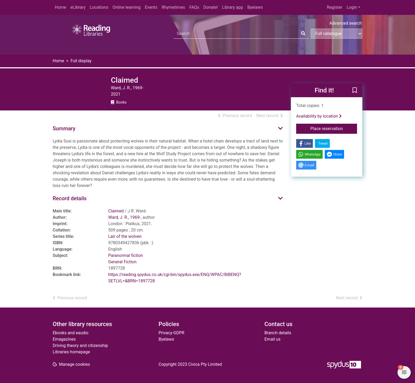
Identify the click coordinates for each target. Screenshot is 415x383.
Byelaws (255, 7)
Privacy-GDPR (171, 332)
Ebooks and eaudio (70, 332)
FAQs (194, 7)
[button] (354, 90)
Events (151, 7)
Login (351, 7)
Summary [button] (64, 128)
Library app (232, 7)
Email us (272, 339)
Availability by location (319, 116)
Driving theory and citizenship (80, 345)
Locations (99, 7)
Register (334, 7)
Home (60, 7)
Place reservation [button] (333, 128)
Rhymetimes (173, 7)
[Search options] (336, 34)
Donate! (210, 7)
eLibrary (77, 7)
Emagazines (64, 339)
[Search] (303, 34)
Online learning (126, 7)
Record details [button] (70, 198)
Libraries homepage (71, 351)
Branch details (277, 332)
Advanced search (346, 23)
